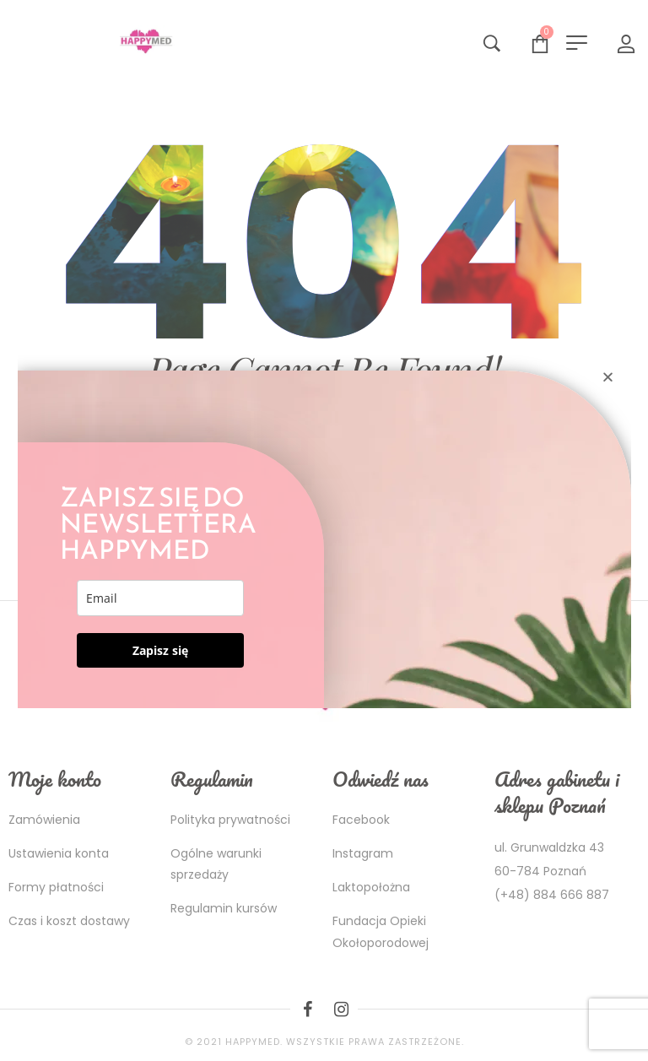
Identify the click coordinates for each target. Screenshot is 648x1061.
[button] (608, 377)
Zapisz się (160, 650)
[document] (324, 530)
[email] (161, 598)
